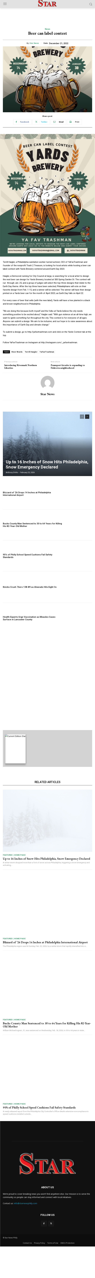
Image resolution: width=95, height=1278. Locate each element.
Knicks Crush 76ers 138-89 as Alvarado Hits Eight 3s (29, 587)
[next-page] (87, 416)
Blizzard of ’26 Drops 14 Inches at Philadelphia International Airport (45, 974)
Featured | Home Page (14, 887)
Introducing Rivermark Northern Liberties (20, 366)
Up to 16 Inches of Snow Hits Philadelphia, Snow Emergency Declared (47, 464)
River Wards (17, 352)
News (47, 29)
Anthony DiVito (12, 472)
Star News (34, 43)
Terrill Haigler (31, 352)
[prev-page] (82, 416)
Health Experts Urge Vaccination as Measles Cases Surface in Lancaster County (29, 618)
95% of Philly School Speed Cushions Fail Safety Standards (39, 1139)
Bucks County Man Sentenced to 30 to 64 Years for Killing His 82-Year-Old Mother (47, 1056)
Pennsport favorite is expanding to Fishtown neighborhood (68, 366)
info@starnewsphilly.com (25, 1235)
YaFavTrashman (47, 352)
